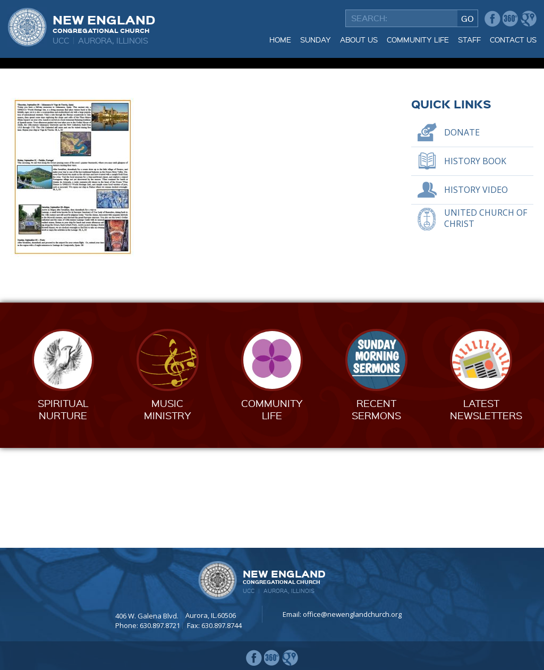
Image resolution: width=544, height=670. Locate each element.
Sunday (315, 39)
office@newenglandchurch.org (352, 615)
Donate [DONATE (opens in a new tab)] (462, 232)
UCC (61, 40)
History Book (475, 261)
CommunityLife (272, 509)
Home (280, 39)
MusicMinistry (167, 509)
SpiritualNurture (63, 509)
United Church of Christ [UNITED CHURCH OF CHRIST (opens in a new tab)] (485, 318)
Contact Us (513, 39)
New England (104, 22)
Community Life (418, 39)
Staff (469, 39)
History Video (476, 289)
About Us (359, 39)
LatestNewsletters (486, 509)
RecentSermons (376, 509)
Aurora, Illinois (113, 40)
